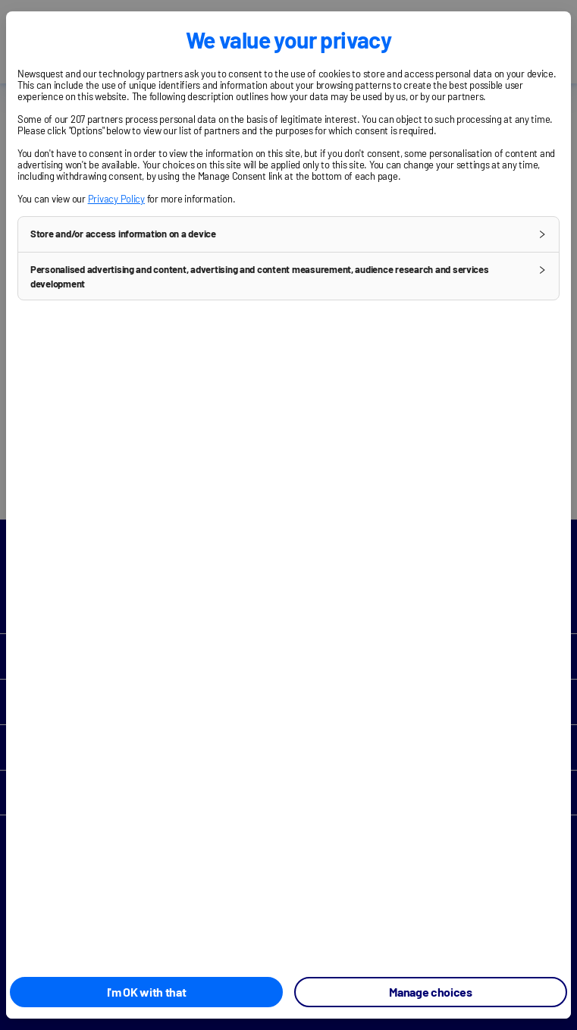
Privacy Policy (116, 199)
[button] (288, 234)
